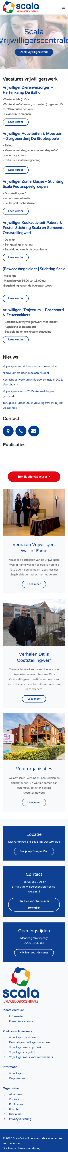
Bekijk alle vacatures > (34, 460)
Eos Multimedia (55, 1142)
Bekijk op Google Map (34, 835)
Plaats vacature (13, 994)
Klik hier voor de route (34, 936)
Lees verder (15, 122)
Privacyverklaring (29, 1131)
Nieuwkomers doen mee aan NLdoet (26, 373)
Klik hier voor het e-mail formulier (34, 888)
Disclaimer (9, 1131)
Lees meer (34, 568)
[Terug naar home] (21, 7)
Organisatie (11, 1072)
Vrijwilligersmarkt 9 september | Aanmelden (30, 366)
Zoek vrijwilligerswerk (34, 52)
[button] (63, 7)
